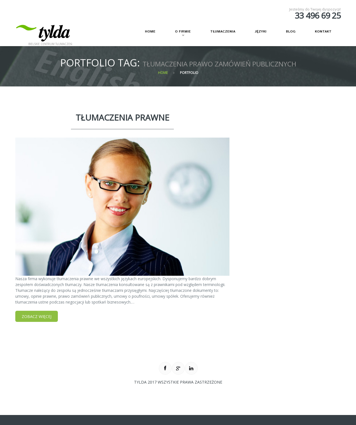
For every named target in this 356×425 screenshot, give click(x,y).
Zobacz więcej (36, 316)
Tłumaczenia (222, 31)
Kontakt (323, 31)
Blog (290, 31)
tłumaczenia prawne (122, 117)
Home (150, 31)
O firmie (179, 34)
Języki (260, 31)
